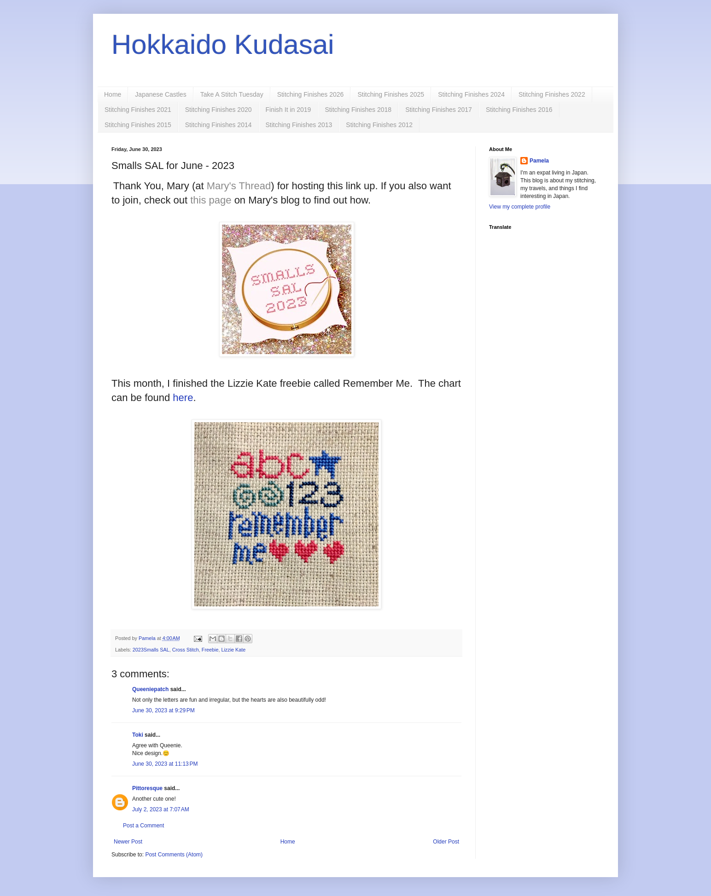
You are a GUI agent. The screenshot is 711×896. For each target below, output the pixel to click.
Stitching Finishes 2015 (138, 124)
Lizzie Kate (233, 649)
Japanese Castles (160, 94)
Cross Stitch (185, 649)
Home (112, 94)
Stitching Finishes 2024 (471, 94)
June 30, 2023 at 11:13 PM (165, 764)
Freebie (210, 649)
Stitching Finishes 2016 (519, 109)
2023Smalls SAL (151, 649)
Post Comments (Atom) (174, 854)
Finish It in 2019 (288, 109)
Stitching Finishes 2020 (218, 109)
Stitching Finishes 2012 (379, 124)
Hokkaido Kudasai (222, 44)
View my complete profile (519, 207)
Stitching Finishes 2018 (358, 109)
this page (210, 200)
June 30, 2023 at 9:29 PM (163, 710)
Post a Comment (143, 825)
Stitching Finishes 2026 (310, 94)
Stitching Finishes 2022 (552, 94)
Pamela (539, 160)
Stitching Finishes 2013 (299, 124)
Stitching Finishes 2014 (218, 124)
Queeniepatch (150, 689)
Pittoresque (147, 788)
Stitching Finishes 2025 (390, 94)
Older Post (446, 841)
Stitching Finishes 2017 (438, 109)
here (183, 397)
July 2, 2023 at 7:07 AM (160, 809)
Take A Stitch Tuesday (231, 94)
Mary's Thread (239, 186)
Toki (137, 735)
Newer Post (128, 841)
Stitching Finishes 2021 (138, 109)
